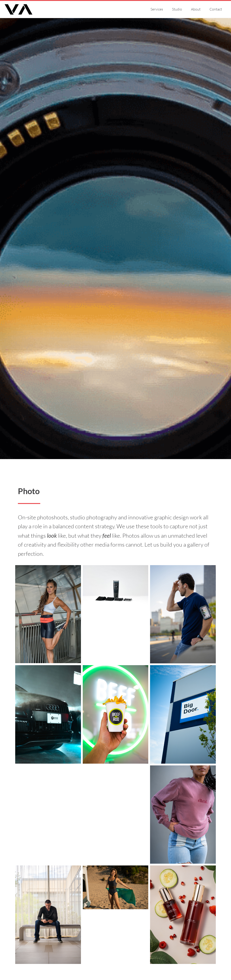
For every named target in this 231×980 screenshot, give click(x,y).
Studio (177, 9)
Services (156, 9)
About (196, 9)
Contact (216, 9)
